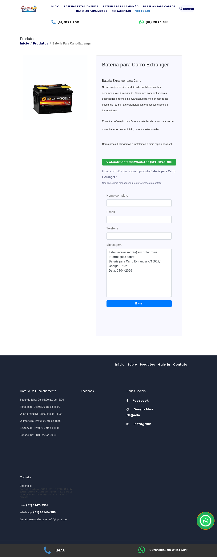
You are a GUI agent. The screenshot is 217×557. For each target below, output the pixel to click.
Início (55, 6)
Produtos (40, 43)
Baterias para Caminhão (121, 6)
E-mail (110, 212)
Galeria (165, 364)
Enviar (139, 303)
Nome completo (117, 195)
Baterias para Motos (91, 11)
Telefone (112, 228)
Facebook (138, 400)
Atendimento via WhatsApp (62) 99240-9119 (139, 162)
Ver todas (142, 11)
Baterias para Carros (159, 6)
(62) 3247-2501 (64, 22)
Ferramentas (121, 11)
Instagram (139, 424)
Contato (181, 364)
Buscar (186, 8)
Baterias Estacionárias (81, 6)
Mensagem (114, 245)
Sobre (132, 364)
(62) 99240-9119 (152, 22)
